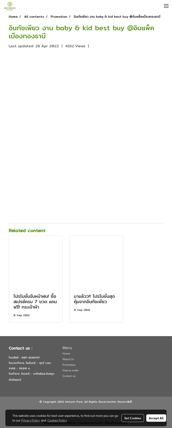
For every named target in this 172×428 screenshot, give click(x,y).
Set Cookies (132, 418)
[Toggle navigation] (166, 6)
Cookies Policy (57, 420)
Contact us (69, 376)
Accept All (156, 418)
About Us (68, 359)
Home (66, 353)
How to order (70, 370)
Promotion (68, 365)
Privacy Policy (30, 420)
